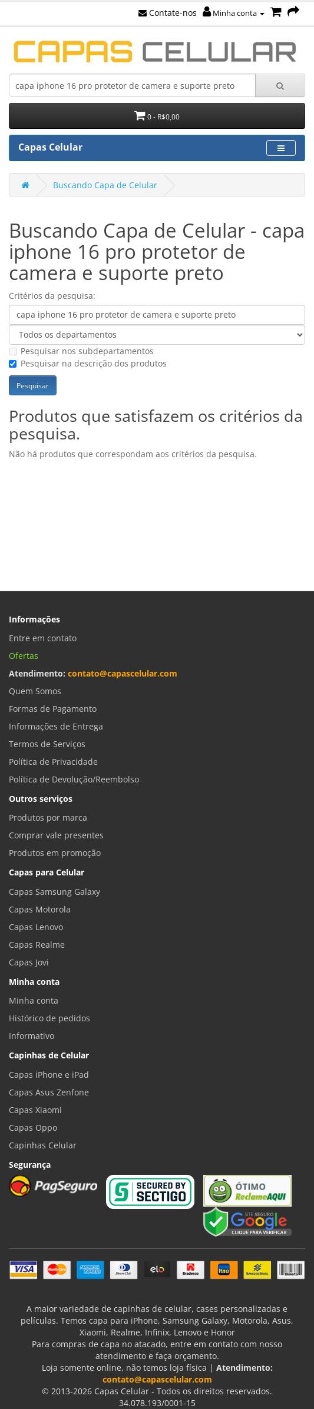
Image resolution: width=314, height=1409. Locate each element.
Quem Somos (35, 691)
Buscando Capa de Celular (105, 185)
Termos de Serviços (47, 744)
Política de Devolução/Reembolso (74, 779)
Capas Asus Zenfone (49, 1092)
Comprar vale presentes (56, 835)
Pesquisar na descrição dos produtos (88, 363)
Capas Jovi (29, 962)
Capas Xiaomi (35, 1109)
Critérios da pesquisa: (52, 295)
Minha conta (234, 13)
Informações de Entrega (56, 726)
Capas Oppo (33, 1127)
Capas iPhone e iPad (49, 1074)
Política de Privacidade (53, 761)
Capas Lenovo (36, 926)
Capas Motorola (40, 909)
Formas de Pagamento (53, 708)
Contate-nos (167, 12)
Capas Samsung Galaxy (54, 891)
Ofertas (23, 655)
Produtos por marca (48, 817)
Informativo (31, 1035)
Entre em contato (43, 638)
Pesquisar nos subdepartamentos (81, 351)
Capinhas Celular (43, 1145)
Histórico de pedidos (49, 1018)
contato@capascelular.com (122, 673)
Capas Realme (37, 944)
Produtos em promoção (55, 852)
